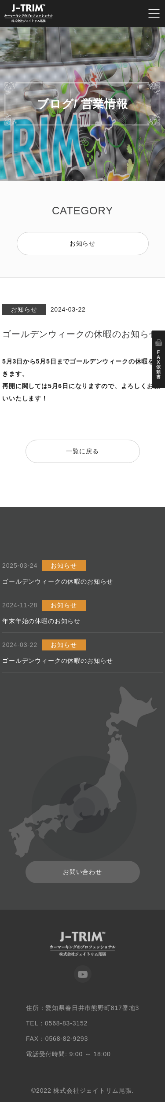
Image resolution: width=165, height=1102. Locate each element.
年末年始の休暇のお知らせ (41, 620)
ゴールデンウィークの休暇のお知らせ (57, 581)
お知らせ (82, 243)
